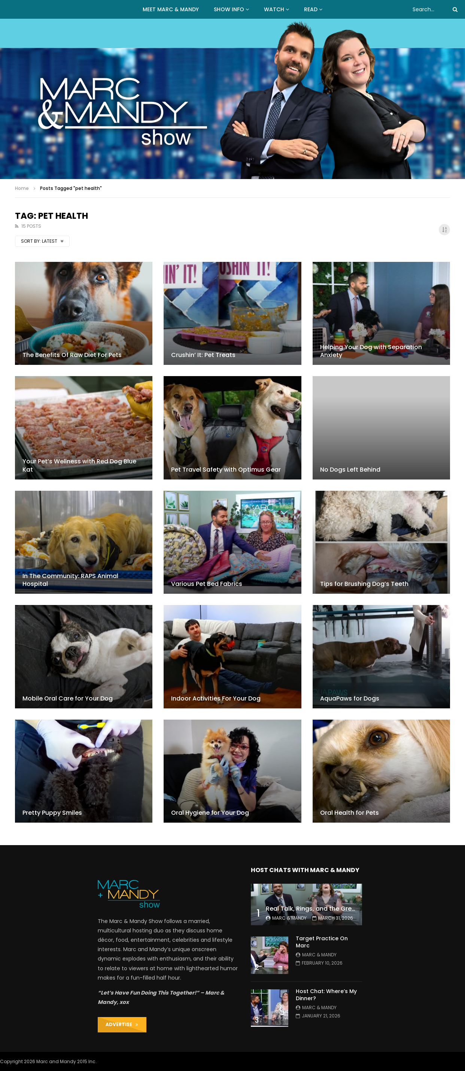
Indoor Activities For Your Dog (216, 698)
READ (310, 9)
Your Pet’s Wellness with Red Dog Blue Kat (79, 465)
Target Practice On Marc (322, 942)
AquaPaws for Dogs (349, 698)
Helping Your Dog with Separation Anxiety (371, 351)
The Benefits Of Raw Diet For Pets (72, 355)
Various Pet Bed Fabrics (206, 584)
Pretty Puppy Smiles (52, 812)
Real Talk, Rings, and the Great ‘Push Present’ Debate (345, 908)
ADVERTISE (122, 1024)
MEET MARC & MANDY (171, 9)
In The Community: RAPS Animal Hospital (70, 580)
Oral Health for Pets (349, 812)
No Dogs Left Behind (350, 469)
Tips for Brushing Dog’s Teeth (364, 584)
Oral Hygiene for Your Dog (210, 812)
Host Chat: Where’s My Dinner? (326, 994)
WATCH (274, 9)
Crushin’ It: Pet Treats (203, 355)
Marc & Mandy (289, 918)
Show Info (229, 9)
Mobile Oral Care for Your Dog (67, 698)
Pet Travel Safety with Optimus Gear (226, 469)
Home (22, 188)
